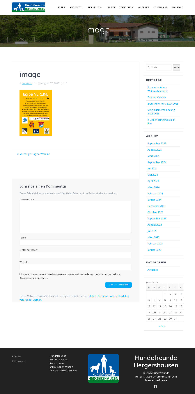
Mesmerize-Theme (156, 380)
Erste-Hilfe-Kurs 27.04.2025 (162, 103)
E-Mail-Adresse (28, 249)
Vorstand (27, 83)
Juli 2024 (152, 168)
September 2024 (156, 162)
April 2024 (153, 181)
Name (24, 237)
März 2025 (153, 156)
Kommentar (27, 199)
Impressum (18, 361)
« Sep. (162, 326)
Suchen (176, 67)
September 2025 (156, 143)
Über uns (125, 7)
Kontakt (177, 7)
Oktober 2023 (155, 212)
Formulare (160, 7)
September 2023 (156, 218)
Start (61, 7)
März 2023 (153, 237)
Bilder (112, 7)
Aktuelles (94, 7)
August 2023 (154, 224)
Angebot (75, 7)
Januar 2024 (154, 199)
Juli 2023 (152, 231)
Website (24, 262)
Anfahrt (143, 7)
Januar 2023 (154, 249)
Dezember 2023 (156, 206)
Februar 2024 (155, 193)
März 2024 (153, 187)
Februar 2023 (155, 243)
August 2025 (154, 149)
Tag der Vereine (156, 97)
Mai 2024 (152, 174)
